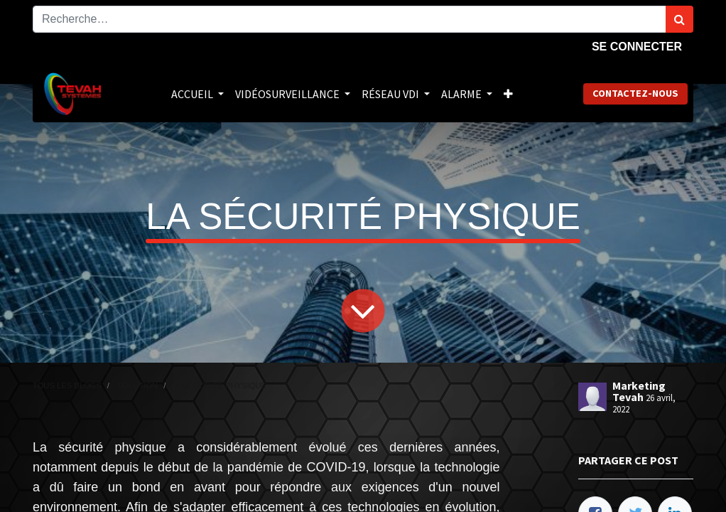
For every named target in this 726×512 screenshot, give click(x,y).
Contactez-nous (635, 93)
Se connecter (637, 47)
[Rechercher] (679, 19)
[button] (508, 94)
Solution (137, 385)
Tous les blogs (67, 385)
